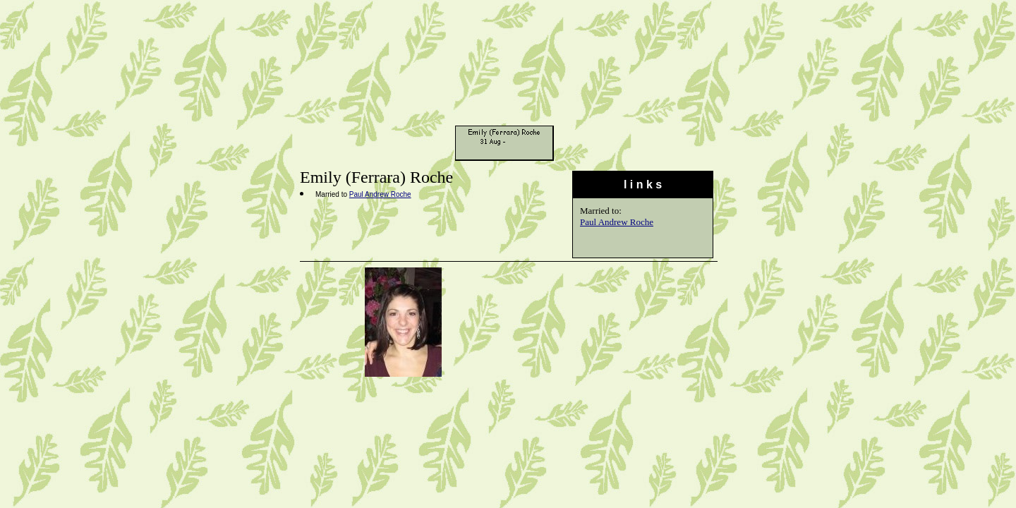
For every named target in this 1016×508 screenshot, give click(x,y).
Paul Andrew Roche (616, 222)
